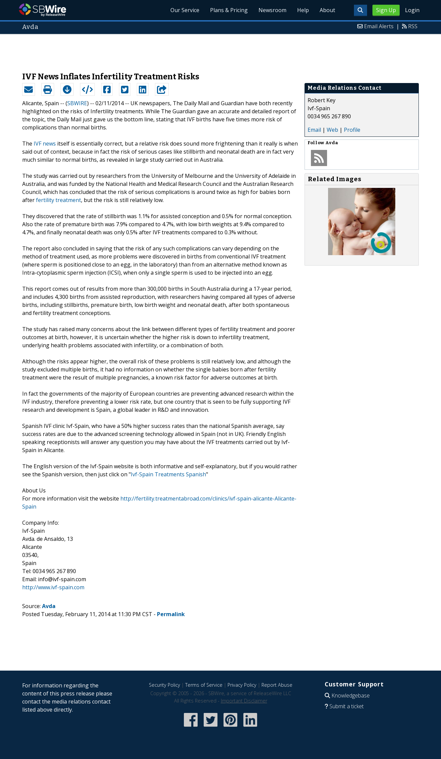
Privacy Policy (242, 685)
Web (332, 129)
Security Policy (164, 685)
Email (314, 129)
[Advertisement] (220, 50)
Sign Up (386, 10)
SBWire (42, 9)
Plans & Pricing (229, 10)
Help (303, 10)
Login (412, 10)
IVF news (45, 143)
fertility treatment (58, 200)
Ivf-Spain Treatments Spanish (168, 474)
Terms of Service (204, 685)
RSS (412, 26)
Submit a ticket (346, 706)
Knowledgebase (350, 695)
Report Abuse (277, 685)
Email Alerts (379, 26)
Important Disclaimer (244, 700)
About (327, 10)
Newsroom (272, 10)
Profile (352, 129)
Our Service (184, 10)
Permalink (171, 614)
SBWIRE (77, 103)
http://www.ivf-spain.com (53, 587)
